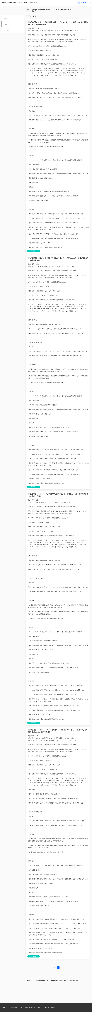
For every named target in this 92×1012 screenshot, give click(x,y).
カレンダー (7, 30)
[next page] (61, 968)
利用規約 (4, 1007)
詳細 (5, 18)
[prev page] (54, 968)
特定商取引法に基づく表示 (32, 1007)
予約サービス (31, 16)
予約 (5, 24)
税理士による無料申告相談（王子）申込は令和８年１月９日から (19, 2)
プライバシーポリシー (15, 1007)
